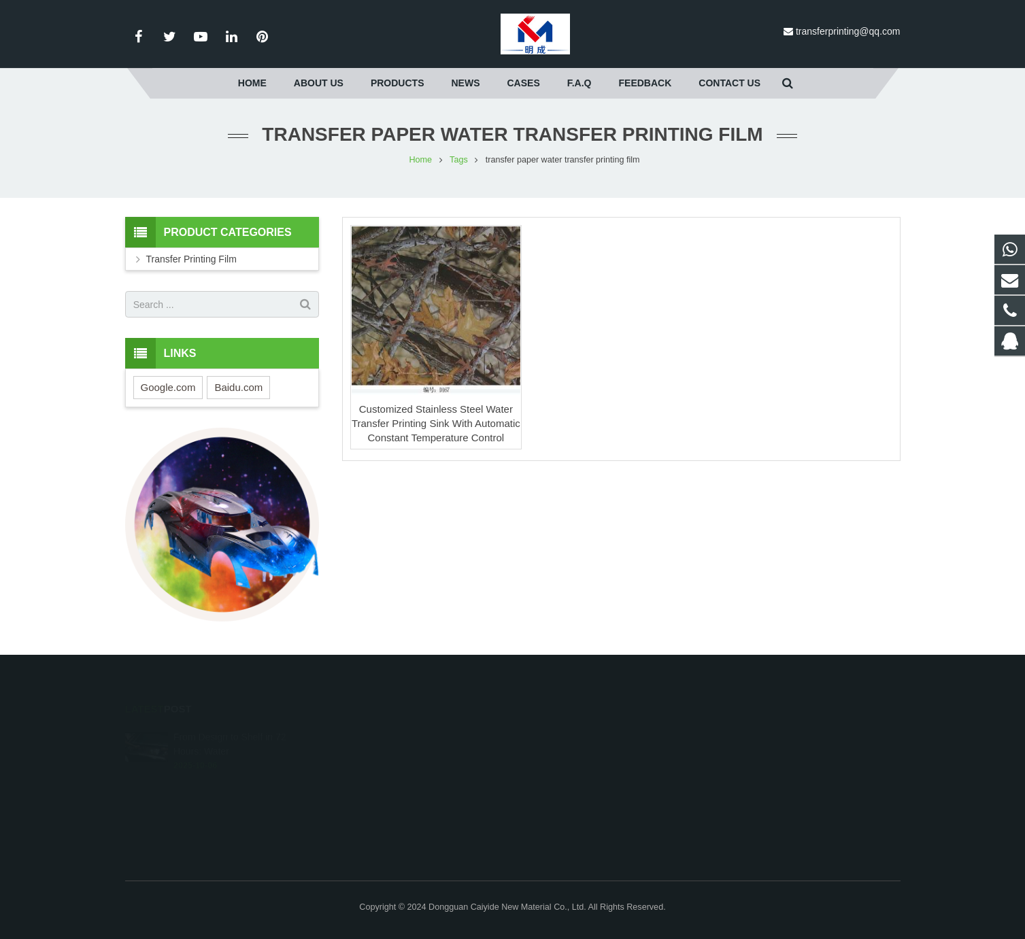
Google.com (168, 387)
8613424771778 (567, 772)
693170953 (559, 733)
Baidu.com (238, 387)
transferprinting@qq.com (848, 31)
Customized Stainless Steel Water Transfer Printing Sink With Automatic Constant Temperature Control (436, 423)
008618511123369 (572, 752)
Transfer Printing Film (191, 259)
